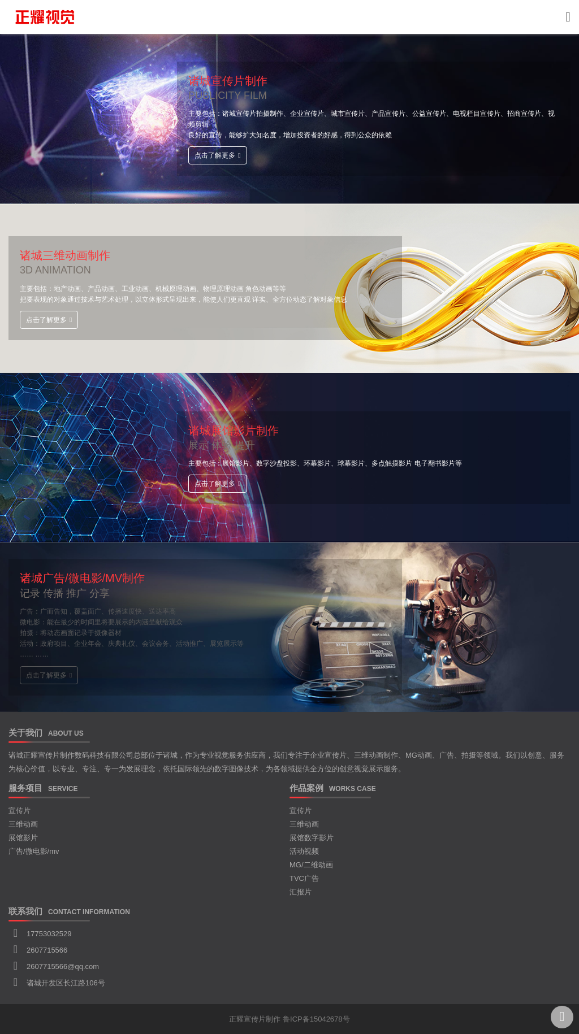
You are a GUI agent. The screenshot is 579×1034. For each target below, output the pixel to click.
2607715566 (47, 950)
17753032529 (49, 933)
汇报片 (301, 892)
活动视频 (304, 851)
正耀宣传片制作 (254, 1019)
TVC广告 (304, 878)
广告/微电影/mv (33, 851)
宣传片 (19, 810)
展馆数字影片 (312, 837)
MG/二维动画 (311, 865)
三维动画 (23, 824)
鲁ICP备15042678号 (316, 1019)
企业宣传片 (328, 755)
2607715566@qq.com (63, 966)
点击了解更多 (217, 155)
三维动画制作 (376, 755)
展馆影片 (23, 837)
